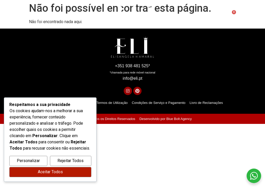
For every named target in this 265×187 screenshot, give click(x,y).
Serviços (98, 15)
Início (55, 15)
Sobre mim (75, 15)
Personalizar (28, 160)
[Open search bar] (220, 15)
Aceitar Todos (50, 172)
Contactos (200, 15)
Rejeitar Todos (70, 160)
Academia (174, 15)
